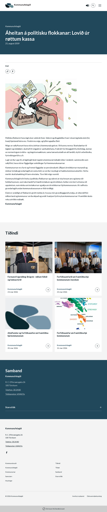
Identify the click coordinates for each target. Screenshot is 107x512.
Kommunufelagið (11, 468)
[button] (99, 5)
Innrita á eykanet (78, 496)
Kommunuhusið (10, 463)
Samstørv (8, 476)
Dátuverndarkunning (94, 496)
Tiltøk (57, 468)
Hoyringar (8, 481)
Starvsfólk (59, 476)
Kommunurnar (10, 472)
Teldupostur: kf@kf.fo (15, 394)
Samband (58, 472)
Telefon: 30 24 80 (13, 390)
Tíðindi (57, 463)
